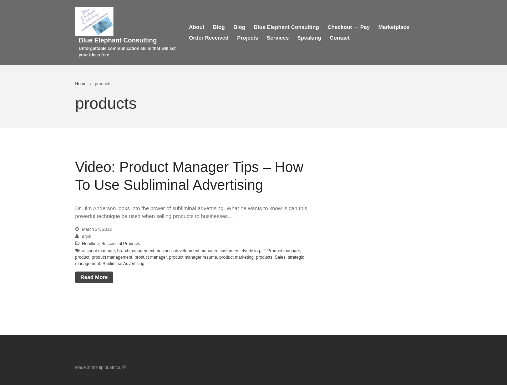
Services (278, 38)
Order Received (209, 38)
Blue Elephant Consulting (118, 40)
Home (81, 83)
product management (112, 257)
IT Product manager (281, 250)
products (264, 257)
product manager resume (193, 257)
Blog (219, 27)
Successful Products (120, 243)
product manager (151, 257)
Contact (340, 38)
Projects (247, 38)
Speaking (309, 38)
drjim (86, 236)
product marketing (236, 257)
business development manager (187, 250)
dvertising (251, 250)
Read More (94, 277)
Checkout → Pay (349, 27)
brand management (135, 250)
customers (229, 250)
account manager (98, 250)
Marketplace (393, 27)
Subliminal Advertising (123, 263)
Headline (90, 243)
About (196, 27)
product (82, 257)
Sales (280, 257)
